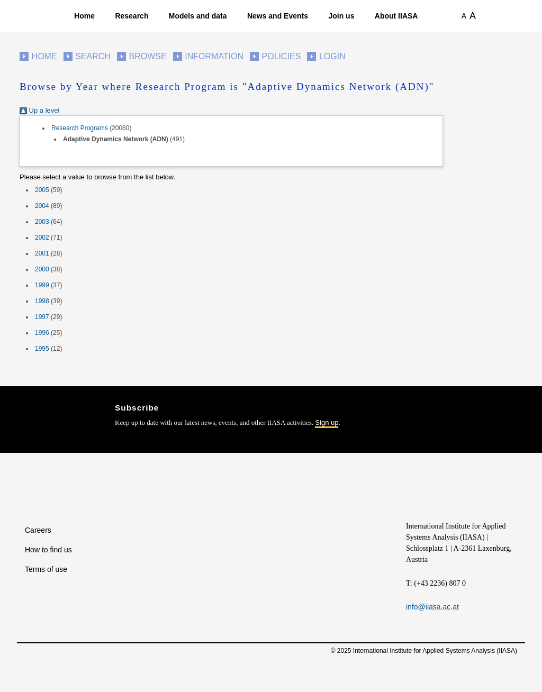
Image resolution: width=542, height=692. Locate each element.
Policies (281, 56)
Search (93, 56)
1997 (42, 317)
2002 (42, 237)
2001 (42, 253)
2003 (42, 221)
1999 (42, 285)
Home (84, 16)
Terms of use (46, 569)
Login (332, 56)
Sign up (326, 422)
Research (131, 16)
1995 (42, 348)
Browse (147, 56)
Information (214, 56)
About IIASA (396, 16)
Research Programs (79, 128)
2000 (42, 269)
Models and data (198, 16)
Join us (341, 16)
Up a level (39, 110)
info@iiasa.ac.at (432, 607)
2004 (42, 206)
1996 (42, 332)
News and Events (277, 16)
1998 (42, 301)
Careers (38, 530)
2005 (42, 190)
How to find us (48, 549)
